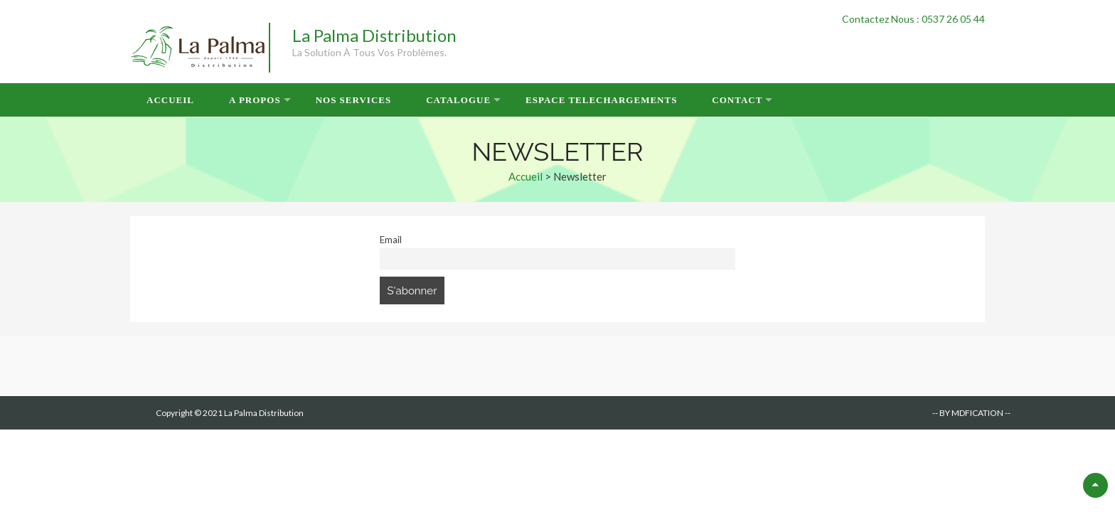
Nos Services (354, 100)
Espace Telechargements (601, 100)
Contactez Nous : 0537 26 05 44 (913, 19)
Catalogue (458, 100)
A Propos (255, 100)
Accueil (170, 100)
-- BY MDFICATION (967, 412)
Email (391, 239)
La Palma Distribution (374, 35)
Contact (737, 100)
